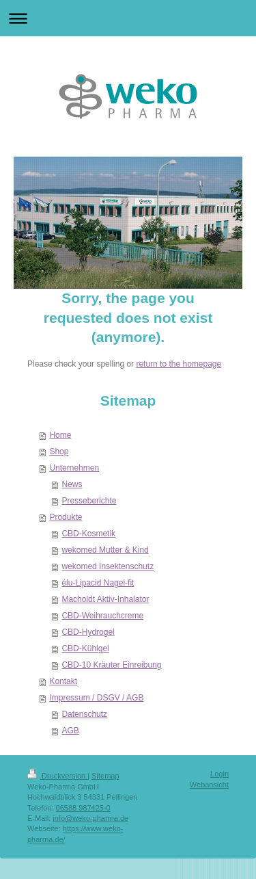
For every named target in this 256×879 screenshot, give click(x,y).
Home (60, 435)
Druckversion (57, 776)
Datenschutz (84, 714)
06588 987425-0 (83, 808)
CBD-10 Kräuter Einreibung (111, 665)
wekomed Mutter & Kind (104, 550)
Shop (58, 451)
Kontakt (63, 681)
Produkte (65, 517)
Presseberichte (88, 501)
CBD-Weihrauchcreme (102, 615)
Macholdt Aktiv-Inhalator (105, 599)
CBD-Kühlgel (85, 648)
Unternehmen (74, 468)
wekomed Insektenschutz (107, 566)
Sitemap (105, 776)
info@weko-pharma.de (90, 818)
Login (219, 774)
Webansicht (209, 784)
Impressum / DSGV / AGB (96, 698)
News (71, 484)
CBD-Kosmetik (88, 533)
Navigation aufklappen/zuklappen (128, 18)
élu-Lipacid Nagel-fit (97, 583)
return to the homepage (178, 364)
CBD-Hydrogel (87, 632)
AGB (70, 730)
